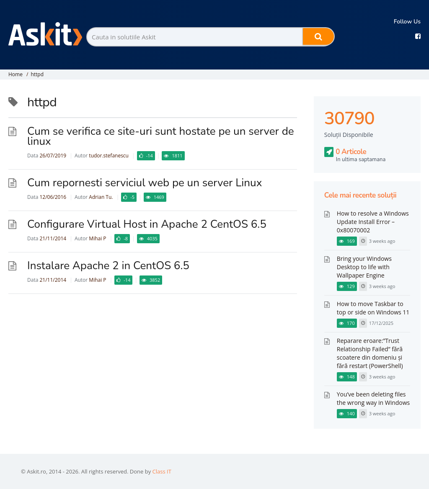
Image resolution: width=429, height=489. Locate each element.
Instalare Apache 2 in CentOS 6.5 (108, 265)
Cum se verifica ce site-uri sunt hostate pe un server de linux (160, 136)
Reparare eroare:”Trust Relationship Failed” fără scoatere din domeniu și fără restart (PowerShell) (370, 353)
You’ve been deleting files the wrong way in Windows (373, 398)
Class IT (161, 471)
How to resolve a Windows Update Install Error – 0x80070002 (373, 221)
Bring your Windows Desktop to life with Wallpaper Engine (364, 267)
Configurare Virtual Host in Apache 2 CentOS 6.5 (146, 224)
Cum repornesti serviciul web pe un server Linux (144, 182)
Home (15, 74)
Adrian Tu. (101, 197)
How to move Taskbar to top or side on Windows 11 (373, 308)
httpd (37, 74)
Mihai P (97, 238)
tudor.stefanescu (109, 155)
